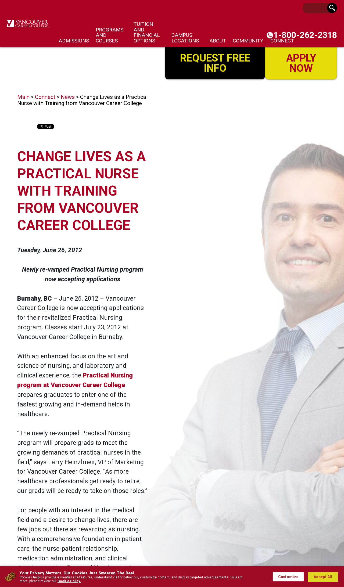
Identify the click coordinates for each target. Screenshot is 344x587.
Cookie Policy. (69, 581)
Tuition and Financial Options (147, 32)
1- (305, 35)
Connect (45, 97)
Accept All (323, 577)
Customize (288, 577)
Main (23, 97)
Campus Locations (185, 38)
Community (248, 41)
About (217, 41)
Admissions (74, 41)
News (68, 97)
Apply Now (301, 63)
